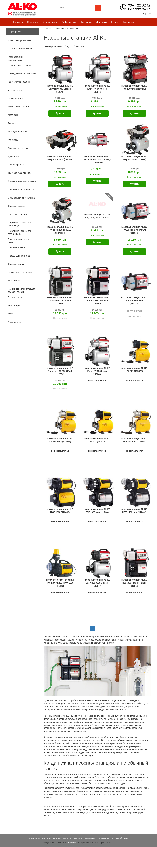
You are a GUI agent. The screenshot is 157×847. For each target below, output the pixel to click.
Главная (18, 22)
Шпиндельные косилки (19, 65)
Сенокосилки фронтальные (21, 198)
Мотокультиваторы (17, 131)
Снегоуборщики (16, 164)
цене (68, 46)
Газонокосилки (44, 838)
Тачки (11, 314)
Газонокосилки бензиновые (21, 48)
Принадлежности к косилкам (22, 73)
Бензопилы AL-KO (17, 98)
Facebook (72, 842)
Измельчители (15, 90)
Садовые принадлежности (21, 189)
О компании (50, 22)
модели (79, 46)
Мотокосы (13, 115)
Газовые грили (15, 297)
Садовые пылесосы (18, 148)
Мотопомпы (14, 280)
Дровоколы (13, 156)
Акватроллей (14, 322)
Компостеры (14, 305)
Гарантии (86, 22)
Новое (115, 22)
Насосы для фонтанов (19, 256)
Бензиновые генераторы (20, 272)
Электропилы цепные (18, 106)
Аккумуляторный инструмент (22, 181)
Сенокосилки (89, 838)
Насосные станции (17, 214)
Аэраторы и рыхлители (19, 40)
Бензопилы (77, 838)
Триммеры (13, 123)
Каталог (33, 22)
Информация (69, 22)
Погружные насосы (105, 838)
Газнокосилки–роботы (19, 82)
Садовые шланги (16, 247)
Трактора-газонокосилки (20, 173)
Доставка (101, 22)
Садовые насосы (16, 206)
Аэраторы (57, 838)
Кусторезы (13, 140)
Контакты (128, 22)
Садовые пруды (16, 264)
